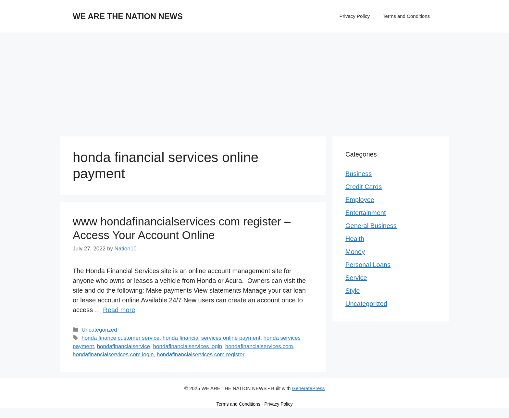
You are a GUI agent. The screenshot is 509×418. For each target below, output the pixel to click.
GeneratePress (308, 388)
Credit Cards (363, 186)
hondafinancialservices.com (259, 346)
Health (354, 238)
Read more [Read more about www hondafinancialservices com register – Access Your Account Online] (119, 309)
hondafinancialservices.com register (200, 354)
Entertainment (365, 212)
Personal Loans (368, 264)
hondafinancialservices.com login (113, 354)
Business (358, 173)
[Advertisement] (254, 81)
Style (352, 290)
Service (356, 277)
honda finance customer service (120, 338)
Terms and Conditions (406, 16)
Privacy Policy (355, 16)
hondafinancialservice (123, 346)
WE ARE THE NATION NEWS (128, 16)
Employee (359, 199)
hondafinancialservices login (187, 346)
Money (355, 251)
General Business (371, 225)
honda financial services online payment (211, 338)
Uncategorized (99, 330)
